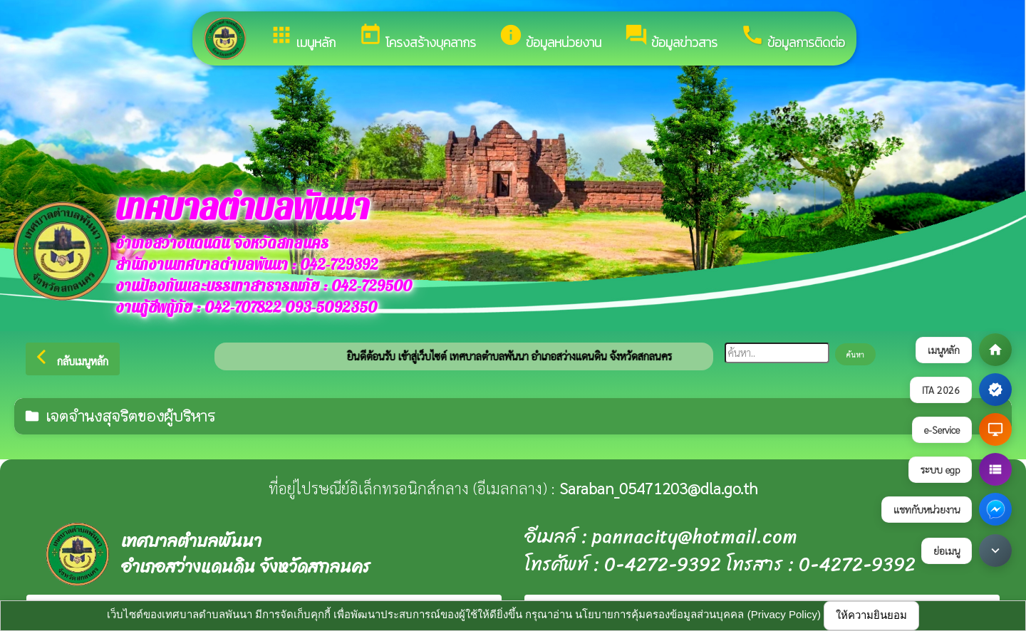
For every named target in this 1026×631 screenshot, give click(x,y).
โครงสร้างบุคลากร (417, 37)
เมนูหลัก (302, 37)
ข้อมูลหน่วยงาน (550, 37)
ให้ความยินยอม (871, 615)
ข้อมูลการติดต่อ (792, 37)
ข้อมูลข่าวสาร (670, 37)
